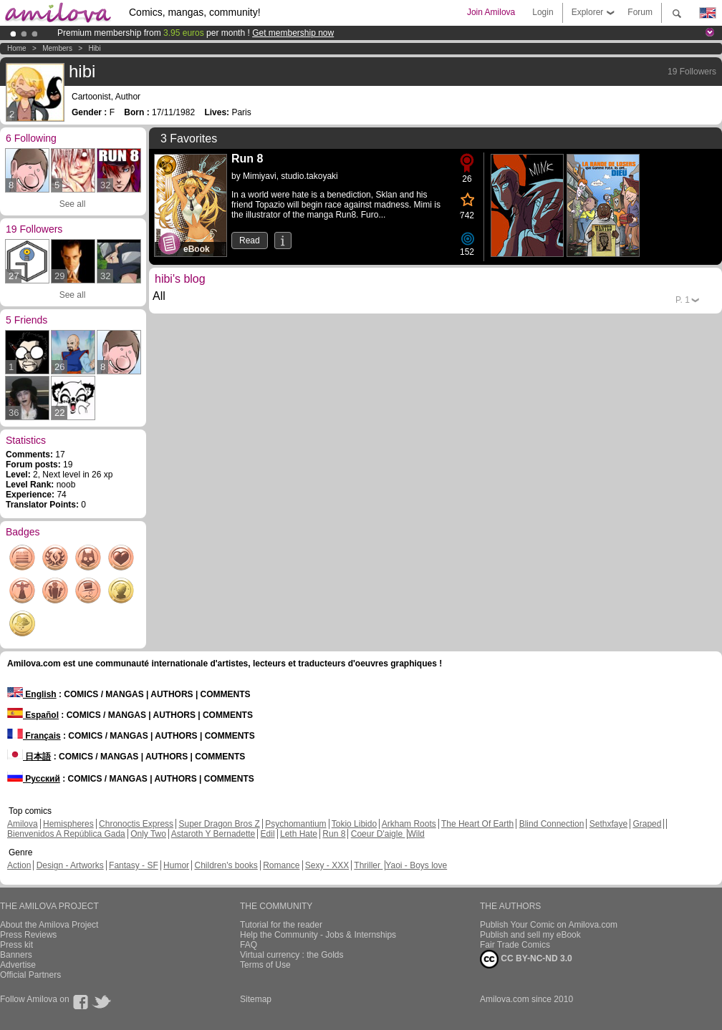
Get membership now (293, 33)
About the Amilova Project (49, 925)
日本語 (29, 757)
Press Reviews (28, 935)
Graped (646, 824)
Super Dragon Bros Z (218, 824)
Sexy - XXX (327, 865)
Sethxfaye (608, 824)
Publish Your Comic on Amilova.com (548, 925)
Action (19, 865)
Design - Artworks (70, 865)
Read (249, 240)
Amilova (22, 824)
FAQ (248, 945)
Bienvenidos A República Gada (66, 834)
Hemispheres (68, 824)
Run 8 (333, 834)
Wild (416, 834)
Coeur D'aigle (378, 834)
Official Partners (30, 975)
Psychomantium (295, 824)
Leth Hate (298, 834)
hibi (94, 48)
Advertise (18, 965)
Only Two (148, 834)
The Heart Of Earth (477, 824)
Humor (176, 865)
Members (57, 48)
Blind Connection (551, 824)
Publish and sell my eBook (530, 935)
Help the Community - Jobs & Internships (318, 935)
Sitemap (255, 999)
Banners (16, 955)
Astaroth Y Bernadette (213, 834)
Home (17, 48)
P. (682, 300)
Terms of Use (265, 965)
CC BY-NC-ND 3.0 (526, 959)
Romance (281, 865)
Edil (268, 834)
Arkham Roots (409, 824)
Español (33, 715)
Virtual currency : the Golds (292, 955)
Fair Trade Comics (515, 945)
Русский (33, 779)
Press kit (16, 945)
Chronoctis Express (136, 824)
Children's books (225, 865)
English (32, 694)
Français (34, 736)
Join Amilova (491, 12)
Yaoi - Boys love (416, 865)
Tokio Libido (354, 824)
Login (542, 12)
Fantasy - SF (133, 865)
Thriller (368, 865)
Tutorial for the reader (281, 925)
